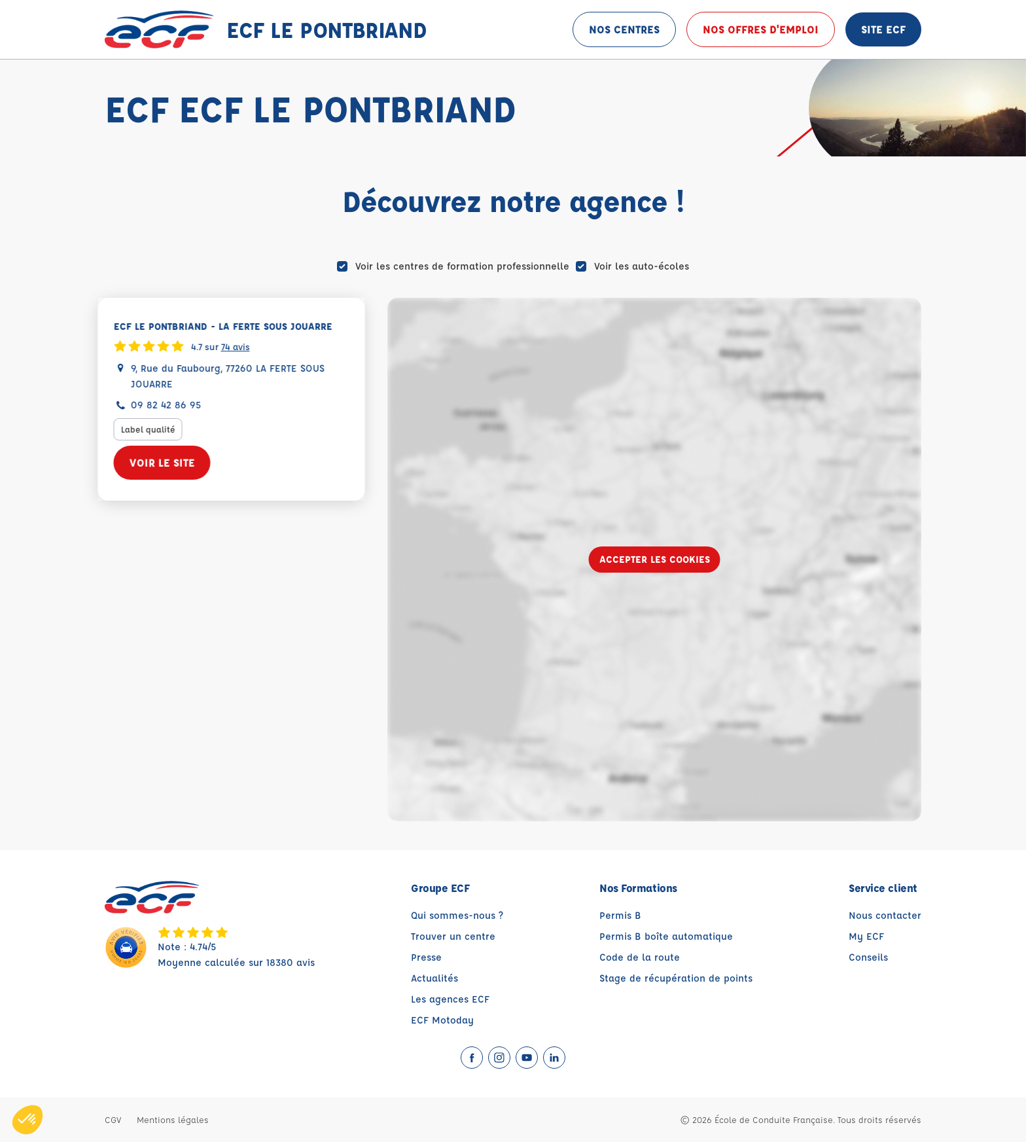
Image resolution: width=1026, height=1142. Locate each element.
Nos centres (624, 29)
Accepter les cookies (654, 559)
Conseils (868, 957)
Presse (426, 957)
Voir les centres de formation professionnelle (462, 266)
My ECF (866, 936)
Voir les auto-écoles (641, 266)
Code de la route (639, 957)
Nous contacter (885, 915)
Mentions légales (173, 1119)
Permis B (620, 915)
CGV (113, 1119)
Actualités (434, 978)
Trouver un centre (453, 936)
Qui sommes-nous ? (457, 915)
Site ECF (883, 29)
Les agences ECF (450, 999)
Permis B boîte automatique (666, 936)
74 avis (242, 346)
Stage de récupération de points (675, 978)
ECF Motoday (442, 1020)
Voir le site (169, 462)
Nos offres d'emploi (761, 29)
